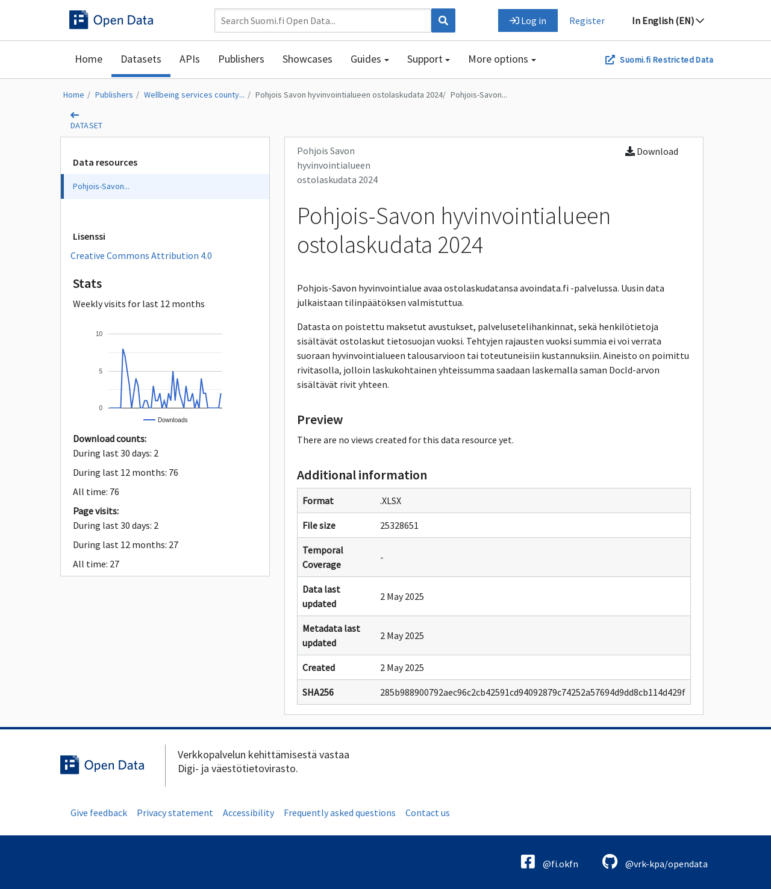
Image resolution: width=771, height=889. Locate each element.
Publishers (241, 59)
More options (498, 59)
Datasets (140, 59)
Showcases (307, 59)
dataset (86, 125)
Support (425, 59)
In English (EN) (668, 20)
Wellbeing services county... (194, 94)
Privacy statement (175, 812)
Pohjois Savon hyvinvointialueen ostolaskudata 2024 (349, 94)
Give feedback (98, 812)
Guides (366, 59)
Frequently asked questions (340, 812)
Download (651, 151)
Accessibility (248, 812)
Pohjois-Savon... (479, 94)
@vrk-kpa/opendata (655, 861)
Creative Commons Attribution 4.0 (141, 255)
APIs (189, 59)
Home (88, 59)
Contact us (427, 812)
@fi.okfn (549, 861)
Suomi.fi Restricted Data (666, 59)
